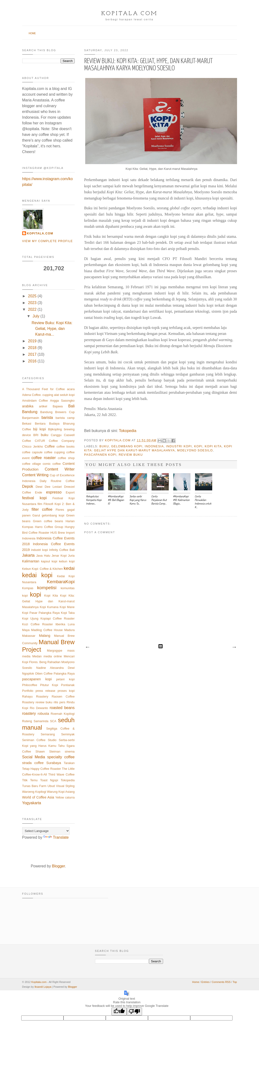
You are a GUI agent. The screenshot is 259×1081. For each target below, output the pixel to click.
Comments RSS (221, 982)
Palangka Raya (64, 673)
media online (52, 656)
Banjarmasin (30, 418)
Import (70, 532)
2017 (32, 354)
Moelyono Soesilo (195, 450)
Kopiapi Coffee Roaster (58, 618)
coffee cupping (54, 452)
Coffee (50, 446)
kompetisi (46, 587)
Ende (38, 492)
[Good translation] (119, 1011)
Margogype (54, 650)
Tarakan (69, 763)
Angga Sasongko (62, 400)
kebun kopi (67, 561)
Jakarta (28, 555)
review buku (131, 454)
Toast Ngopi (49, 780)
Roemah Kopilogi (62, 713)
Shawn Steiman (47, 751)
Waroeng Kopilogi (34, 791)
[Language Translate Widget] (46, 831)
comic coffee (52, 464)
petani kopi (65, 679)
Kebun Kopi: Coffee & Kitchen (42, 569)
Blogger (58, 866)
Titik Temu (30, 780)
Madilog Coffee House (47, 630)
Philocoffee (29, 685)
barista (47, 418)
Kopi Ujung (30, 618)
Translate (56, 837)
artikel (43, 406)
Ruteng (27, 721)
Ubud (51, 786)
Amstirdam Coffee (35, 400)
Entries (205, 982)
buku (104, 446)
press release (45, 691)
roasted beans (62, 708)
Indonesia (154, 446)
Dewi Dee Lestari (49, 486)
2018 (32, 348)
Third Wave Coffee (61, 774)
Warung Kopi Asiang (61, 791)
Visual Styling (65, 786)
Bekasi (26, 423)
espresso (54, 492)
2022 (32, 309)
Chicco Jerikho (32, 446)
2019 (32, 341)
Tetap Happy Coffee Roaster (41, 769)
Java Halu (43, 555)
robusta (43, 713)
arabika (27, 406)
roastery (29, 713)
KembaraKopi (60, 581)
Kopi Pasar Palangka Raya (41, 613)
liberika (60, 624)
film (39, 504)
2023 (32, 303)
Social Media (33, 757)
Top (235, 982)
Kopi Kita (213, 446)
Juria (71, 555)
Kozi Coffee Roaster (37, 624)
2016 (32, 361)
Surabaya (53, 763)
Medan (37, 656)
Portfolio (27, 691)
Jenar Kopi (59, 555)
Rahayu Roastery (35, 696)
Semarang (48, 734)
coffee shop (66, 458)
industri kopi (179, 446)
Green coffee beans (48, 521)
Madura (69, 630)
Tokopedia (127, 431)
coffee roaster (44, 458)
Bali (71, 406)
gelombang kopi (127, 446)
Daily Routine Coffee (57, 481)
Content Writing (35, 475)
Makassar (28, 636)
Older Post (234, 647)
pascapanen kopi (100, 454)
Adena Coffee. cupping (37, 395)
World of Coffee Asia (38, 797)
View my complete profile (47, 241)
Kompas (27, 588)
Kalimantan (30, 561)
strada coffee (33, 763)
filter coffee (42, 509)
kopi (198, 446)
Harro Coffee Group (49, 527)
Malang (44, 636)
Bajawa (58, 406)
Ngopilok (28, 673)
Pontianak (68, 685)
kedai (69, 568)
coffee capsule (32, 452)
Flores (60, 509)
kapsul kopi (49, 561)
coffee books (66, 446)
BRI (35, 435)
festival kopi (34, 498)
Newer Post (87, 647)
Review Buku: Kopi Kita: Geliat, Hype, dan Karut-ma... (52, 328)
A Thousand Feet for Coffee (43, 389)
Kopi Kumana (49, 607)
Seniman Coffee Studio (39, 740)
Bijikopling (55, 429)
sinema (69, 751)
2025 (32, 296)
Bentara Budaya (47, 423)
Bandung (29, 412)
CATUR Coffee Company (55, 441)
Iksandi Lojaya (42, 986)
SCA (53, 721)
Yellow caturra (65, 797)
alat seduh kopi (64, 395)
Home (32, 33)
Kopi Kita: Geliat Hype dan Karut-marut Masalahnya (48, 601)
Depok (27, 486)
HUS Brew (57, 532)
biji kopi (39, 429)
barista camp (65, 418)
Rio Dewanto (39, 708)
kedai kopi (37, 575)
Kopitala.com (129, 14)
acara (70, 389)
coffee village (31, 464)
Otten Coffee (44, 673)
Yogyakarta (31, 803)
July (35, 316)
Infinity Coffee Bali (62, 550)
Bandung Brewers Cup (57, 412)
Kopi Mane (67, 607)
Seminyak (67, 734)
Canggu (56, 435)
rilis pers (59, 702)
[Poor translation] (134, 1011)
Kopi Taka (67, 613)
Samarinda (41, 721)
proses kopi (66, 691)
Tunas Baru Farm (34, 786)
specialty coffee (61, 757)
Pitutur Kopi (49, 685)
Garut (36, 515)
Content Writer (59, 469)
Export (70, 492)
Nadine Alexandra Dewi (55, 668)
